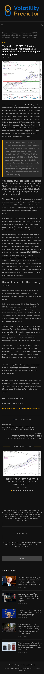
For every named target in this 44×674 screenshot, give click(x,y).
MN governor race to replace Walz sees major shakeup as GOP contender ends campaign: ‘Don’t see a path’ (29, 580)
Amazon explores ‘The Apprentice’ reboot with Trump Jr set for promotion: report (29, 597)
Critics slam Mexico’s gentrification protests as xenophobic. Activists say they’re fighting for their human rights (28, 628)
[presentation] (19, 551)
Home (4, 33)
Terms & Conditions (28, 665)
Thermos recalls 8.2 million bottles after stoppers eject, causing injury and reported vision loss (30, 646)
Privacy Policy (14, 665)
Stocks (14, 33)
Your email (22, 536)
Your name (22, 523)
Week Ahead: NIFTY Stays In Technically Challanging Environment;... (22, 481)
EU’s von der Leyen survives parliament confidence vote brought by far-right (29, 612)
